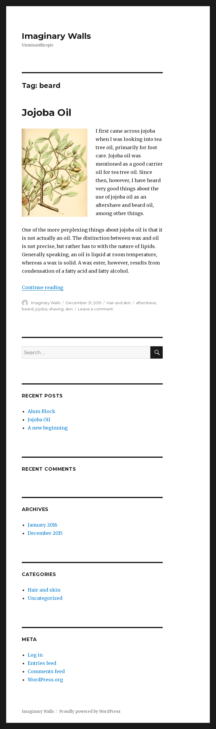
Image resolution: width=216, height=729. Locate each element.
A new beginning (48, 428)
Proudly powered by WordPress (89, 711)
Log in (35, 655)
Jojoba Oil (47, 112)
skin (69, 309)
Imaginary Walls (56, 36)
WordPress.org (45, 680)
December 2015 (45, 533)
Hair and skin (119, 302)
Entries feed (42, 663)
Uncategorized (45, 598)
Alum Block (41, 411)
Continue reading (42, 287)
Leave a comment (95, 309)
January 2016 (42, 525)
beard (28, 309)
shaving (56, 309)
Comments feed (46, 671)
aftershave (146, 302)
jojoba (41, 309)
